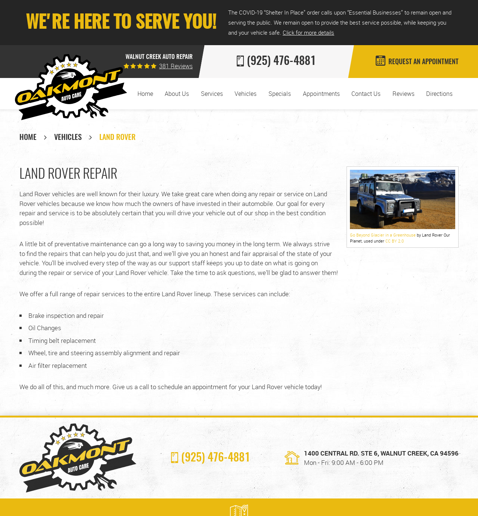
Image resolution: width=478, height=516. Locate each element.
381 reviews (176, 66)
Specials (280, 94)
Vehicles (246, 94)
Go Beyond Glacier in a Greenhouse (383, 235)
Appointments (321, 94)
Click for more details (308, 32)
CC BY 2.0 (394, 241)
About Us (177, 94)
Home (145, 94)
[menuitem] (145, 93)
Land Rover (117, 137)
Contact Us (366, 94)
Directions (439, 94)
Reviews (403, 94)
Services (212, 94)
